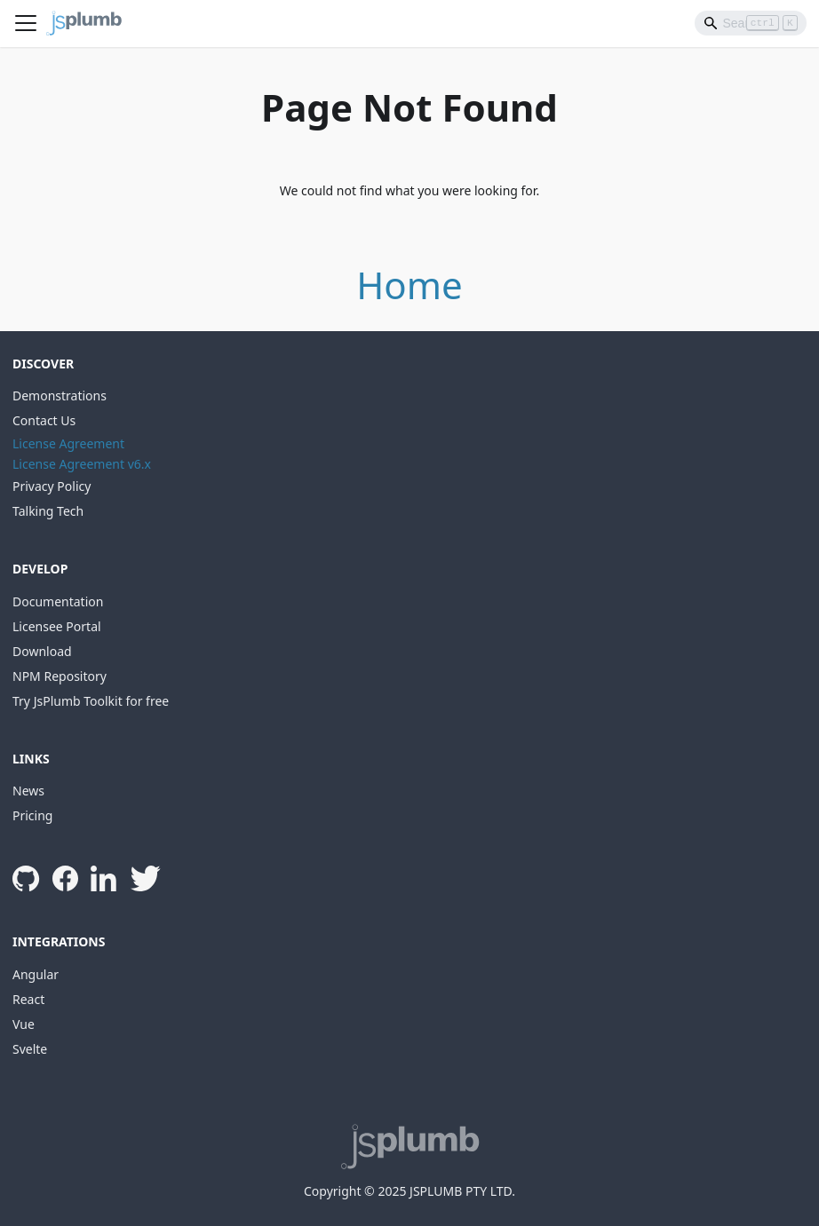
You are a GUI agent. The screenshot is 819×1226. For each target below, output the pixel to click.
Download (42, 651)
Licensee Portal (56, 626)
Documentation (57, 601)
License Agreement (68, 443)
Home (409, 284)
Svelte (29, 1048)
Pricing (32, 815)
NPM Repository (59, 676)
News (28, 790)
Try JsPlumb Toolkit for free (90, 700)
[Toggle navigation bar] (25, 23)
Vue (23, 1024)
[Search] (751, 23)
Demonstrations (59, 395)
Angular (35, 974)
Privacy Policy (51, 486)
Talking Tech (47, 510)
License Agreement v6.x (81, 463)
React (28, 999)
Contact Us (44, 420)
